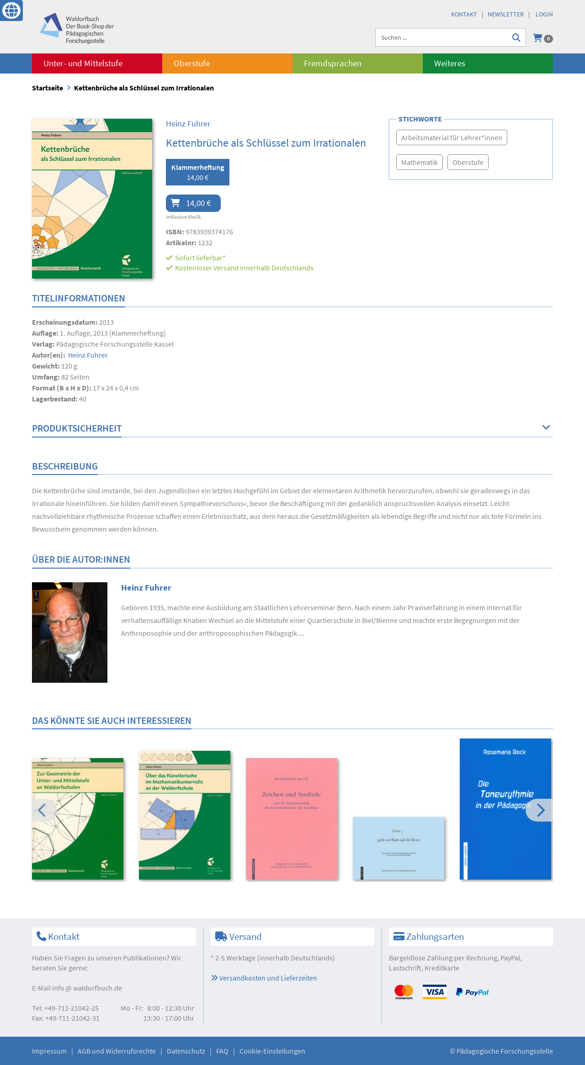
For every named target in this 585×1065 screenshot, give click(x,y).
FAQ (222, 1050)
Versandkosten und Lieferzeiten (264, 977)
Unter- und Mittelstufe (82, 63)
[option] (79, 820)
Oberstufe (192, 63)
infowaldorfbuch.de (87, 987)
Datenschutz (186, 1050)
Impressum (49, 1050)
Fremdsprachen (333, 63)
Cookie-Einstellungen (272, 1050)
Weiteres (449, 63)
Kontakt (464, 14)
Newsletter (506, 14)
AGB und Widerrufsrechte (117, 1050)
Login (544, 14)
